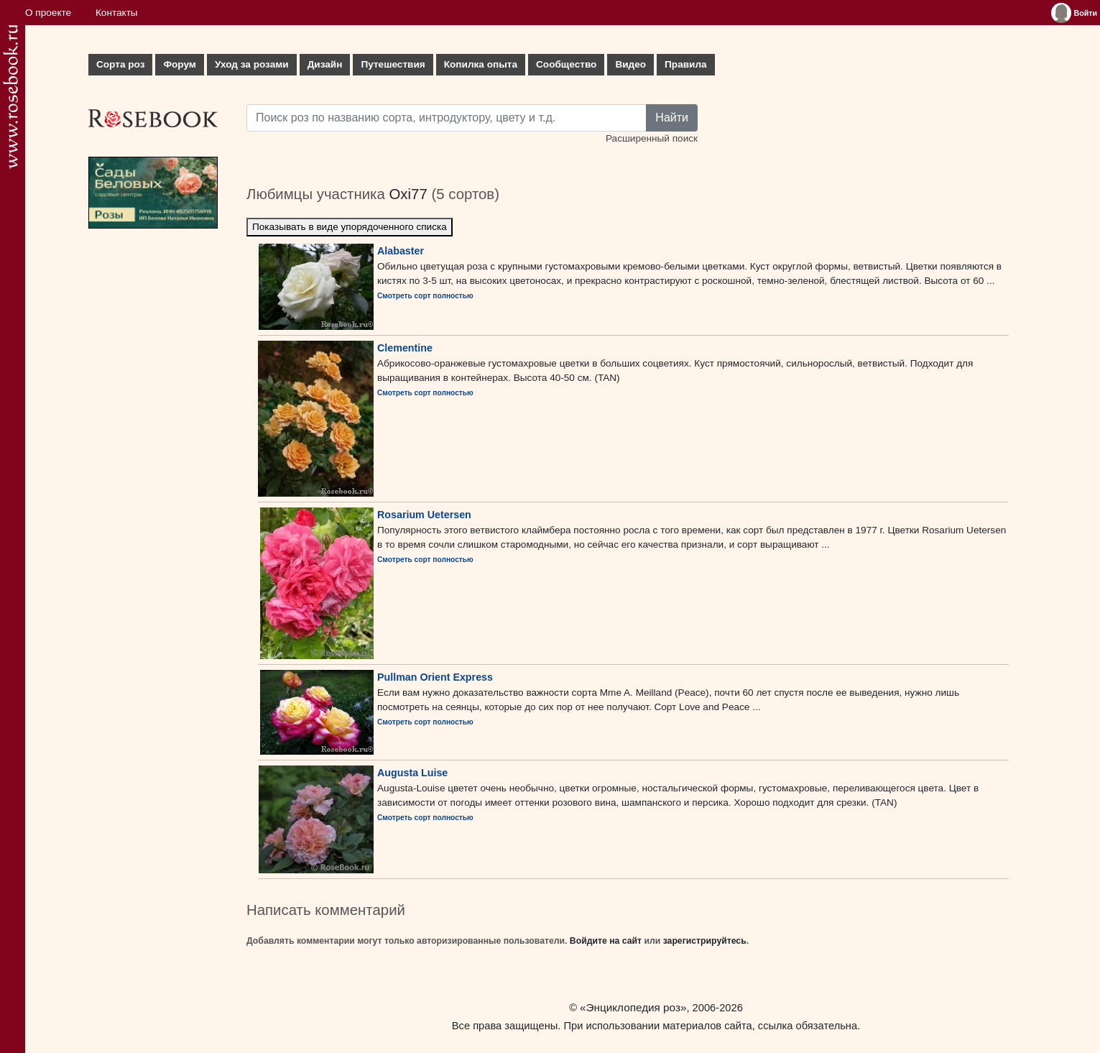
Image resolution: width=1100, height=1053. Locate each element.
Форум (179, 64)
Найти (671, 117)
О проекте (48, 12)
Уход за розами (252, 64)
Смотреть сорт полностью (425, 296)
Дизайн (325, 64)
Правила (686, 64)
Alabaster (400, 251)
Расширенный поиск (652, 138)
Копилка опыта (480, 64)
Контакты (117, 12)
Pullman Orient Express (435, 677)
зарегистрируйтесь (705, 941)
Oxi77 (408, 194)
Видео (630, 64)
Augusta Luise (412, 772)
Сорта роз (120, 64)
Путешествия (393, 64)
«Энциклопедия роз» (633, 1007)
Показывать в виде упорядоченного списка (349, 226)
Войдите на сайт (606, 941)
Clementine (405, 348)
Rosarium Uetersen (424, 514)
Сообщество (566, 64)
